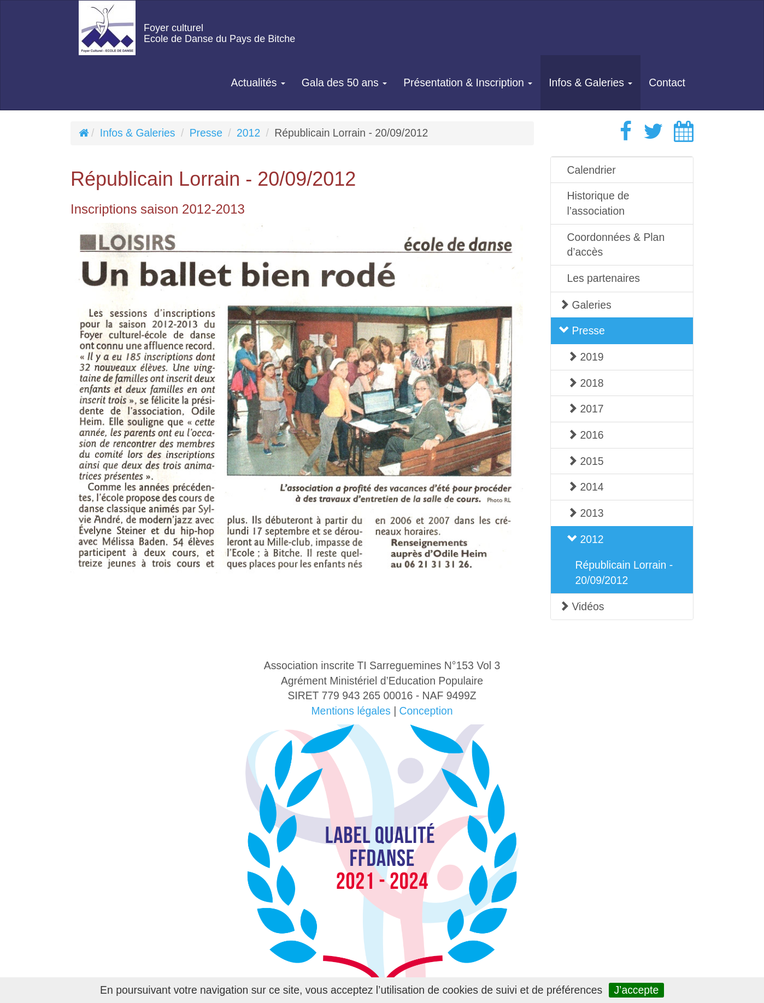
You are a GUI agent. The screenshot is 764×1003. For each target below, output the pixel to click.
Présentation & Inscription (467, 82)
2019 (585, 357)
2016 (585, 435)
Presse (206, 133)
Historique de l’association (598, 203)
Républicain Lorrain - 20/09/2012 (624, 572)
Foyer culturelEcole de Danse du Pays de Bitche (219, 33)
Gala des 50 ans (344, 82)
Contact (667, 82)
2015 (585, 461)
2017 (585, 409)
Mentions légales (350, 711)
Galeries (585, 305)
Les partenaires (603, 278)
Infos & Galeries (590, 82)
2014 (585, 487)
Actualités (258, 82)
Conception (426, 711)
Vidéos (581, 606)
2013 (585, 513)
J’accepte (636, 990)
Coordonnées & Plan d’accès (616, 244)
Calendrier (591, 170)
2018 (585, 383)
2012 (248, 133)
